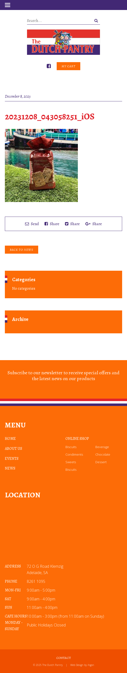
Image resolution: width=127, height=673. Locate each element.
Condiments (74, 454)
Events (11, 458)
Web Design (76, 665)
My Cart (68, 66)
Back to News (21, 250)
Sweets (70, 462)
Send (32, 224)
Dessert (101, 462)
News (10, 468)
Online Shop (77, 438)
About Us (13, 448)
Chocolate (102, 454)
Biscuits (70, 447)
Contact (63, 658)
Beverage (102, 447)
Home (10, 438)
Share (52, 224)
